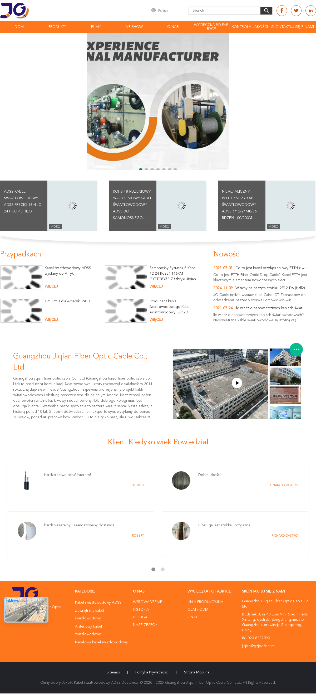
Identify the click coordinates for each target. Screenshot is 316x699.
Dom (19, 27)
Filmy (96, 27)
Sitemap (113, 672)
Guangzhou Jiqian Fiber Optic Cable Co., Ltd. (80, 362)
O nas (173, 27)
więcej (51, 286)
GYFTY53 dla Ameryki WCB (67, 301)
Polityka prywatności (151, 672)
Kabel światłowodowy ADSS (98, 602)
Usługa (140, 617)
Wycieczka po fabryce (211, 27)
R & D (192, 617)
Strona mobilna (196, 672)
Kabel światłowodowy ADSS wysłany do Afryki (68, 270)
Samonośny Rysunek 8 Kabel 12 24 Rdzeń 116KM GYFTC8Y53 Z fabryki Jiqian (173, 273)
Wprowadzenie (147, 602)
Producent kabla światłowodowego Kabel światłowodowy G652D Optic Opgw (170, 306)
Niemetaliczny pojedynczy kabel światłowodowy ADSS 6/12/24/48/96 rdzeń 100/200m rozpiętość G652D (240, 205)
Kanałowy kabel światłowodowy (101, 642)
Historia (141, 609)
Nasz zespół (145, 625)
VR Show (134, 27)
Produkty (57, 27)
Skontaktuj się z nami (292, 27)
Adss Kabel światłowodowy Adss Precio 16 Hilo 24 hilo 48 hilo (23, 201)
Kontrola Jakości (250, 27)
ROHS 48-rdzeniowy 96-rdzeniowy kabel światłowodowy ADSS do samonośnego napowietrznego (132, 205)
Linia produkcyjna (205, 602)
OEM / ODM (197, 609)
